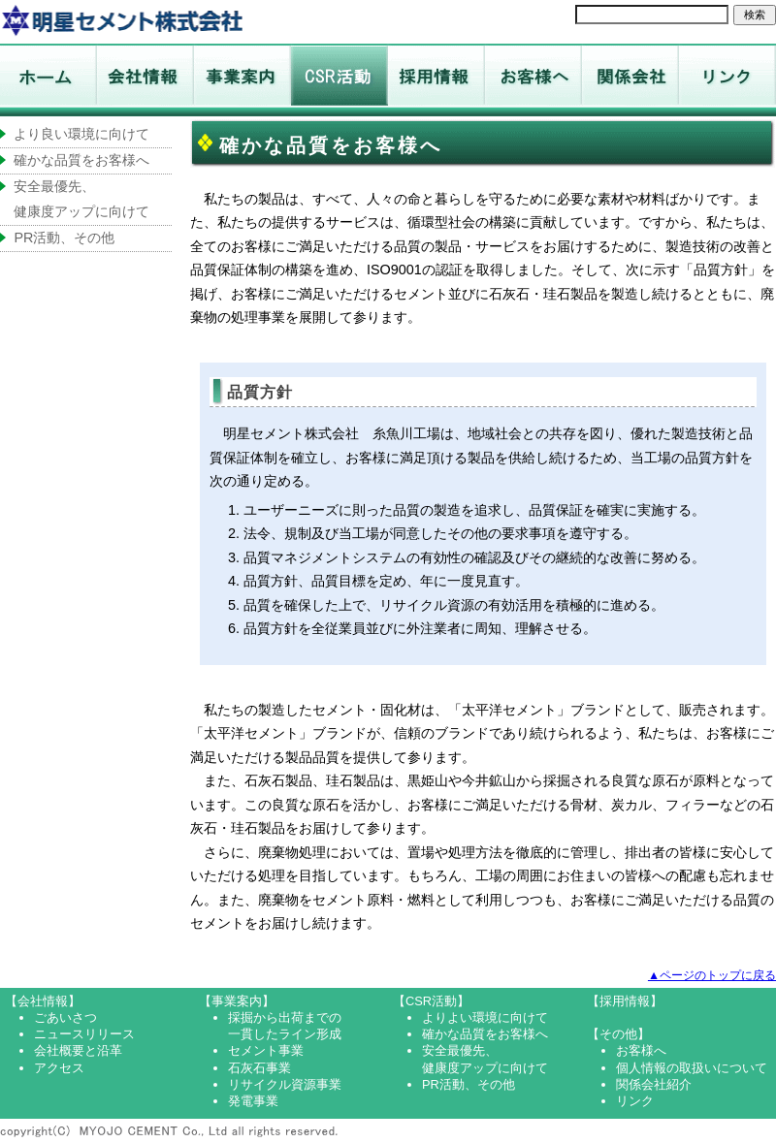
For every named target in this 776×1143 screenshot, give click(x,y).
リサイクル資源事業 (284, 1084)
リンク (727, 80)
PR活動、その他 (64, 237)
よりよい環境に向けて (485, 1017)
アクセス (59, 1068)
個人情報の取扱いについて (691, 1068)
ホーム (121, 19)
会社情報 (145, 80)
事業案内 (242, 80)
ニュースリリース (84, 1034)
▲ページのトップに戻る (712, 975)
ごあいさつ (65, 1017)
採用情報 (436, 80)
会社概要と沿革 (78, 1050)
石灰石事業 (259, 1068)
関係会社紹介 (654, 1084)
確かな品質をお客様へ (81, 160)
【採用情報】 (625, 1001)
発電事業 (253, 1101)
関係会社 (630, 80)
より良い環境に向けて (81, 134)
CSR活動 (339, 80)
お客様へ (533, 80)
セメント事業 (266, 1050)
